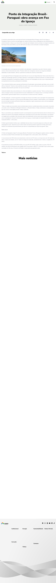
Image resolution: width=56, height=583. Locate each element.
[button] (39, 32)
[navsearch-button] (54, 2)
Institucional (28, 10)
